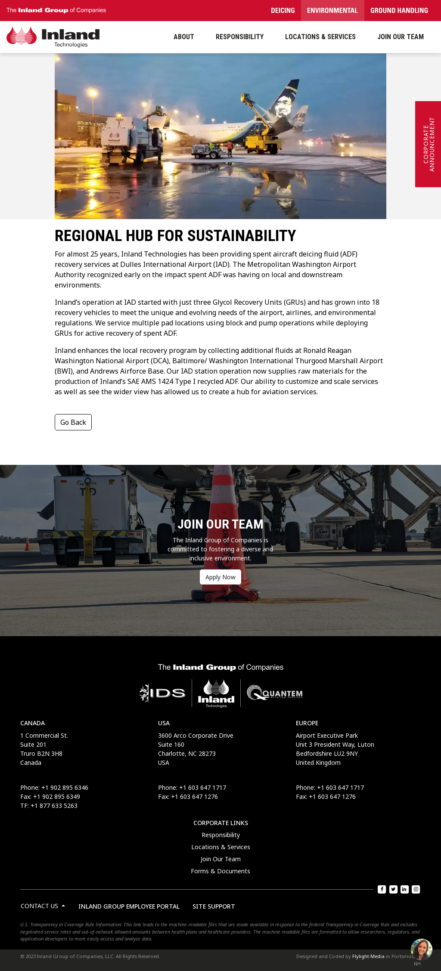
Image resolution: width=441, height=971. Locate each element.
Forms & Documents (220, 871)
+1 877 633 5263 (54, 805)
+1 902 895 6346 (64, 787)
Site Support (214, 906)
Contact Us (40, 906)
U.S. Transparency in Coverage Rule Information (70, 924)
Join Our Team (221, 859)
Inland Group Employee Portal (129, 906)
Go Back (73, 422)
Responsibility (221, 835)
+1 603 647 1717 (202, 787)
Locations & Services (220, 847)
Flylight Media (368, 956)
